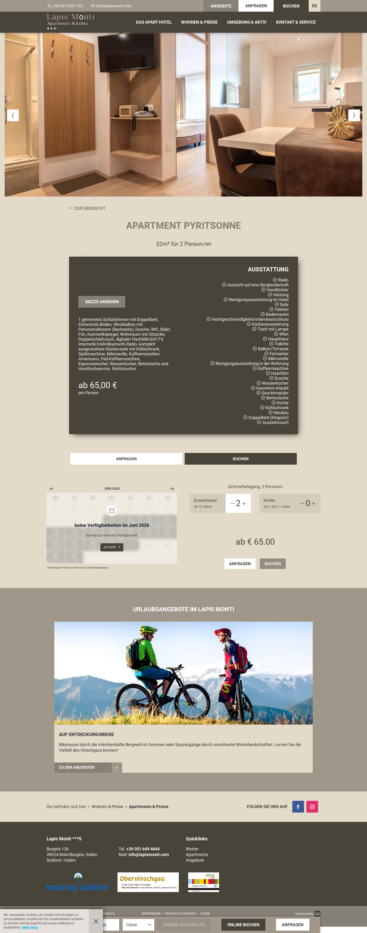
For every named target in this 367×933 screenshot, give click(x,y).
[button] (13, 115)
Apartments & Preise (149, 812)
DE (314, 5)
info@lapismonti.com (148, 860)
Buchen (291, 6)
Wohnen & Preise (199, 22)
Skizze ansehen (102, 301)
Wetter (192, 855)
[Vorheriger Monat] (52, 488)
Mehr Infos (30, 927)
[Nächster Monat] (172, 488)
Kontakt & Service (296, 22)
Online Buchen (243, 924)
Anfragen (256, 5)
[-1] (232, 503)
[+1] (244, 503)
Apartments (197, 860)
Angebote (220, 6)
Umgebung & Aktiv (247, 22)
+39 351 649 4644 (143, 855)
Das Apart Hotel (154, 22)
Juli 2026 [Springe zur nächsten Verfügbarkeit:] (111, 547)
